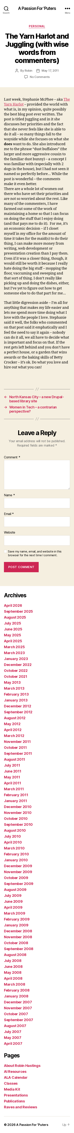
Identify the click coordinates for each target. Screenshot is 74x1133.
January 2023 (16, 659)
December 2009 (18, 866)
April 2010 (13, 842)
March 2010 (14, 848)
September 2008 (18, 949)
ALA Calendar (16, 1077)
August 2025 (15, 617)
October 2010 (16, 819)
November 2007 (18, 1008)
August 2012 (14, 718)
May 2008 (13, 972)
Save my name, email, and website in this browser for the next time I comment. (35, 553)
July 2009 (13, 895)
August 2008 (15, 955)
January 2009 (16, 925)
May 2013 (12, 682)
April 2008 (13, 978)
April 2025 (13, 641)
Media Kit (12, 1089)
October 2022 (16, 671)
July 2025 (12, 623)
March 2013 (14, 688)
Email (9, 514)
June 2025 (13, 629)
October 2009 (16, 878)
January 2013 (16, 700)
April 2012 (12, 730)
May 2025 (12, 635)
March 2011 (14, 789)
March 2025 (14, 647)
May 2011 (12, 777)
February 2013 (16, 694)
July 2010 (12, 836)
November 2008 (18, 937)
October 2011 (15, 747)
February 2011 (16, 795)
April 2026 (13, 605)
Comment (12, 457)
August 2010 (15, 830)
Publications (14, 1101)
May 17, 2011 (50, 70)
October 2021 (15, 676)
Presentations (16, 1095)
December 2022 (18, 665)
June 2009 (13, 901)
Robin (28, 70)
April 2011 (12, 783)
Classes (11, 1083)
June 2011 (12, 771)
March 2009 (14, 913)
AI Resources (15, 1071)
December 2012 (17, 706)
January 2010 (16, 860)
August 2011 (14, 759)
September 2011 (18, 753)
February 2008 (17, 990)
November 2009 (18, 872)
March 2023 (14, 653)
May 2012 (12, 724)
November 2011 (17, 742)
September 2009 (18, 884)
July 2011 (12, 765)
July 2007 (12, 1032)
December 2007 (18, 1002)
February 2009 (17, 919)
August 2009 (15, 890)
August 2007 (15, 1026)
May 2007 (12, 1038)
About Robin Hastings (22, 1066)
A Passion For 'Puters (37, 8)
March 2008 (14, 984)
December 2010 (18, 807)
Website (9, 532)
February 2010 (16, 854)
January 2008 (16, 996)
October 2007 (16, 1014)
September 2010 (18, 824)
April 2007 (13, 1043)
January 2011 (15, 801)
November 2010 (18, 813)
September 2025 (18, 611)
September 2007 (18, 1020)
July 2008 (13, 961)
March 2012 (14, 736)
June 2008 (13, 966)
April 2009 (13, 907)
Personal (37, 26)
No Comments (40, 77)
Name (9, 495)
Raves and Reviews (20, 1107)
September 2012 (18, 712)
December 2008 (18, 931)
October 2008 (16, 943)
